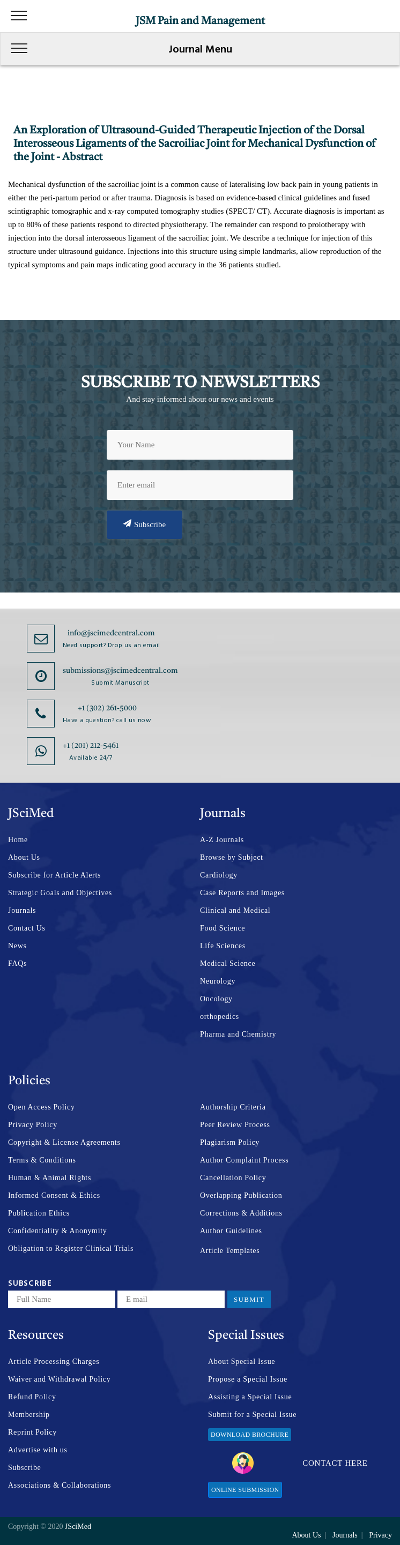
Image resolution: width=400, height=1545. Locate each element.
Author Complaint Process (244, 1160)
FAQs (17, 963)
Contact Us (27, 928)
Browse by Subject (231, 857)
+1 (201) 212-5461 (90, 745)
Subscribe (144, 524)
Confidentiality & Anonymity (57, 1231)
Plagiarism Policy (230, 1142)
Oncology (216, 999)
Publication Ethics (39, 1213)
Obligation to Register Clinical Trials (71, 1248)
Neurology (217, 981)
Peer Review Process (235, 1125)
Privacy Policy (32, 1125)
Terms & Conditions (42, 1160)
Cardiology (219, 875)
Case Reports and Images (242, 893)
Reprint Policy (32, 1432)
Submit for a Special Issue (252, 1415)
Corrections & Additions (241, 1213)
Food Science (222, 928)
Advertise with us (38, 1450)
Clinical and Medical (235, 910)
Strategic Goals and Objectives (60, 893)
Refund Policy (32, 1397)
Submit (249, 1299)
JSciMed (78, 1526)
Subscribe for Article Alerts (54, 875)
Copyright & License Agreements (64, 1142)
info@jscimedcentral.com (111, 633)
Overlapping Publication (241, 1195)
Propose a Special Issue (247, 1379)
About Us (24, 857)
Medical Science (227, 963)
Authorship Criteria (233, 1107)
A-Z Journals (222, 840)
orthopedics (219, 1016)
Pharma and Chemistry (238, 1034)
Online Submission (245, 1490)
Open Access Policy (41, 1107)
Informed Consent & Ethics (54, 1195)
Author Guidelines (231, 1231)
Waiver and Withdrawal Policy (59, 1379)
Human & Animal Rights (49, 1178)
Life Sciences (223, 946)
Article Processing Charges (53, 1362)
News (17, 946)
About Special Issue (241, 1362)
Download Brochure (249, 1434)
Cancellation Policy (233, 1178)
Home (18, 840)
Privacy (380, 1535)
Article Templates (230, 1251)
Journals (22, 910)
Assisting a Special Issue (250, 1397)
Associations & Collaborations (59, 1485)
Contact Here (299, 1463)
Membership (29, 1415)
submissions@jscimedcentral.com (120, 670)
